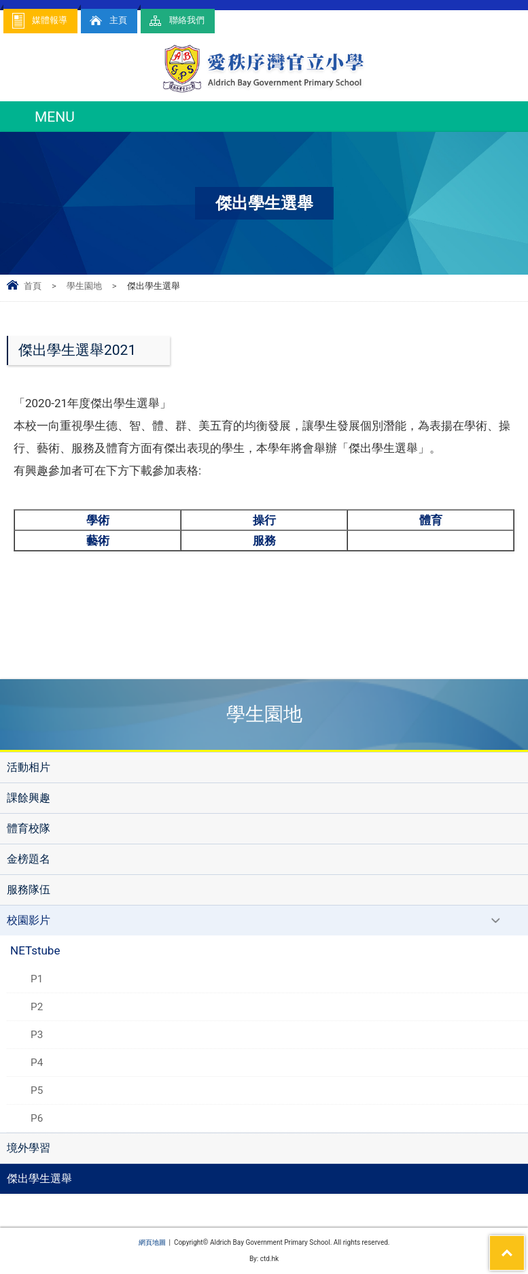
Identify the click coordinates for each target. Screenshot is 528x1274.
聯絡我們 (176, 21)
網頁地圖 (152, 1242)
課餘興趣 (28, 797)
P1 (37, 979)
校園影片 (28, 920)
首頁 (32, 286)
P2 (37, 1007)
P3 (37, 1035)
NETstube (35, 950)
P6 (37, 1118)
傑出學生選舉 (39, 1178)
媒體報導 (38, 21)
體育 (430, 520)
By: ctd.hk (264, 1258)
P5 (37, 1090)
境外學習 (28, 1147)
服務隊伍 (28, 889)
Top (524, 1244)
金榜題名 (28, 859)
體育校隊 (28, 828)
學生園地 (84, 286)
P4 (37, 1062)
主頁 (107, 21)
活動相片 (28, 767)
